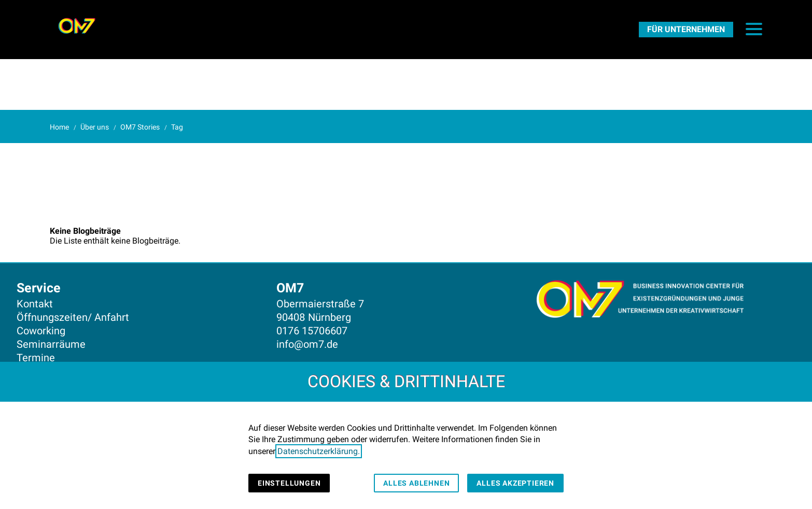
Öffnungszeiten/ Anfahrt (73, 317)
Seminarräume (51, 344)
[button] (754, 29)
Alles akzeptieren (515, 483)
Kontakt (35, 304)
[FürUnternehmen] (686, 29)
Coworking (41, 330)
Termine (36, 357)
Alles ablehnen (416, 483)
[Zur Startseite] (77, 26)
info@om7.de (307, 344)
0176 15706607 (311, 330)
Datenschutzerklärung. (318, 451)
